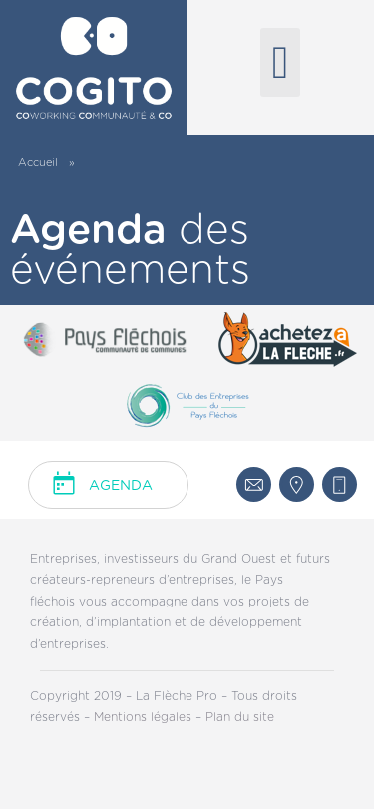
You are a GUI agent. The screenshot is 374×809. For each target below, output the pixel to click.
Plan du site (239, 717)
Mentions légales (144, 717)
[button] (280, 62)
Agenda (121, 486)
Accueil (38, 162)
